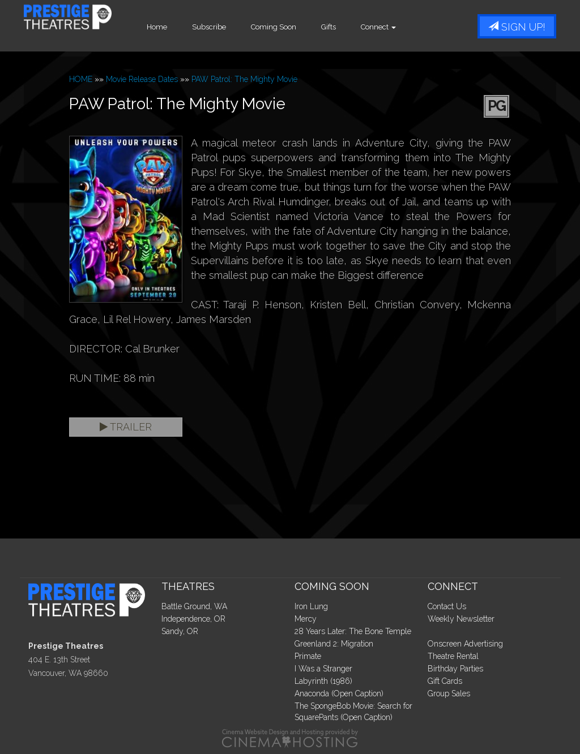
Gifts (361, 27)
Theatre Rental (453, 656)
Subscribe (242, 27)
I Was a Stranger (323, 668)
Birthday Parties (455, 668)
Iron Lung (311, 606)
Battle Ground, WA (194, 606)
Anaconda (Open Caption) (339, 693)
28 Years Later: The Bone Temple (353, 631)
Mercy (306, 618)
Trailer (126, 427)
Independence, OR (193, 618)
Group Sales (449, 693)
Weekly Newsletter (461, 618)
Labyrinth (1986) (323, 681)
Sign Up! (516, 27)
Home (190, 27)
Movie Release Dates (142, 79)
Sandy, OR (179, 631)
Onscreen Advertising (465, 643)
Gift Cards (445, 681)
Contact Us (447, 606)
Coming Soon (306, 27)
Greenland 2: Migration (334, 643)
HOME (80, 79)
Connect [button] (411, 27)
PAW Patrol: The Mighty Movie (244, 79)
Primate (308, 656)
